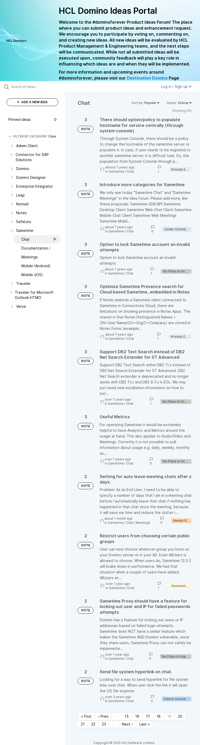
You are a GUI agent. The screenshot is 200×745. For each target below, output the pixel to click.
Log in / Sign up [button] (176, 86)
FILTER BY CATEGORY (27, 136)
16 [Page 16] (137, 716)
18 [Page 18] (159, 716)
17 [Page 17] (148, 716)
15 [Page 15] (126, 716)
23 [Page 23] (104, 724)
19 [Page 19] (169, 716)
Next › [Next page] (127, 724)
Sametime (116, 171)
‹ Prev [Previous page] (103, 716)
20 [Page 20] (180, 716)
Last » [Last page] (144, 724)
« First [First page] (86, 716)
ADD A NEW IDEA (32, 102)
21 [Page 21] (83, 724)
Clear (52, 136)
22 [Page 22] (93, 724)
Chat (130, 171)
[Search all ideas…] (35, 86)
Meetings (143, 523)
